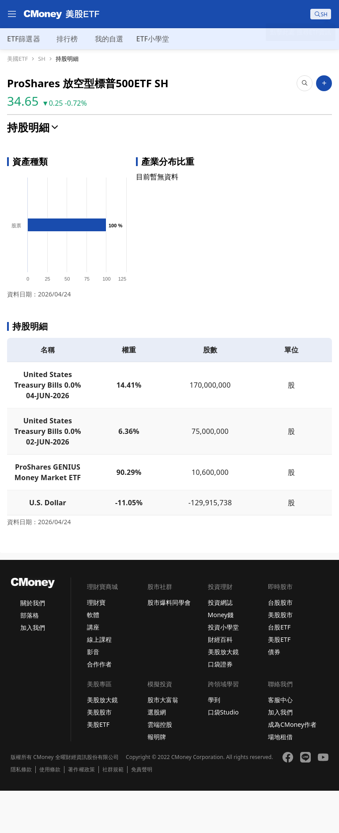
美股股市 (280, 657)
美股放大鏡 (223, 694)
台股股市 (280, 644)
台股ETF (279, 669)
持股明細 (67, 59)
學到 (214, 742)
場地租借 (280, 779)
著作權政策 (81, 811)
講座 (93, 669)
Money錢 (221, 657)
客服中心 (280, 742)
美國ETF (17, 59)
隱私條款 (21, 811)
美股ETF (279, 682)
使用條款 (49, 811)
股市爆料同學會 (169, 644)
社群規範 (113, 811)
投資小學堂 (223, 669)
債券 (274, 694)
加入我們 (32, 670)
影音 (93, 694)
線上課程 (99, 682)
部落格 (29, 657)
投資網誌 (220, 644)
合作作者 (99, 706)
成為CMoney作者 (292, 767)
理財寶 (96, 644)
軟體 (93, 657)
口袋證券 (220, 706)
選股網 (156, 754)
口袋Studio (223, 754)
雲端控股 (159, 767)
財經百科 (220, 682)
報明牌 (156, 779)
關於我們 (32, 645)
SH (41, 59)
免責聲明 (141, 811)
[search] (320, 14)
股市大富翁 (162, 742)
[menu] (11, 14)
